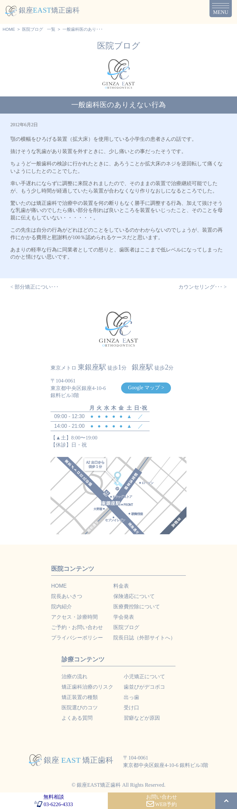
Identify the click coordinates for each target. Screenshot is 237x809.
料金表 (121, 586)
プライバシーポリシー (77, 637)
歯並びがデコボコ (144, 687)
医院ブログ (32, 29)
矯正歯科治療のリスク (87, 687)
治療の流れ (74, 676)
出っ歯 (131, 697)
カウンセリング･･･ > (202, 287)
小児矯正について (144, 676)
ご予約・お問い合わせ (77, 627)
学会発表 (123, 617)
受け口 (131, 707)
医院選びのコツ (80, 707)
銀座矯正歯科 (42, 10)
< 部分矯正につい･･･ (34, 287)
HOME (9, 29)
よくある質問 (77, 718)
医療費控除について (136, 606)
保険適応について (134, 596)
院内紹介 (61, 606)
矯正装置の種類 (80, 697)
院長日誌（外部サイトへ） (144, 637)
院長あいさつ (66, 596)
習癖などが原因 (142, 718)
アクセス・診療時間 (74, 617)
